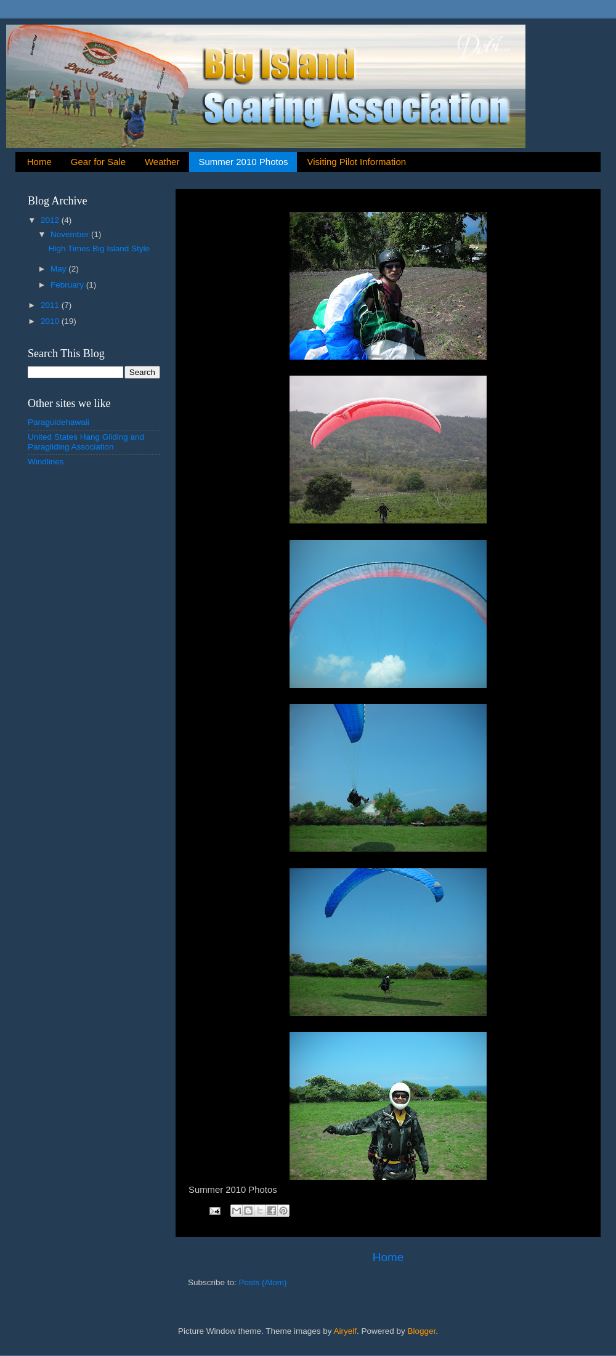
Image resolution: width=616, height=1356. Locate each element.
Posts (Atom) (263, 1282)
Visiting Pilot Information (356, 161)
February (68, 284)
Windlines (46, 461)
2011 (51, 305)
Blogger (422, 1331)
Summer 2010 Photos (243, 161)
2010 (51, 321)
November (71, 234)
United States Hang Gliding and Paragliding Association (86, 441)
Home (39, 161)
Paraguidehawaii (58, 422)
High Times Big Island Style (99, 248)
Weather (162, 161)
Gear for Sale (98, 161)
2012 (51, 220)
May (59, 268)
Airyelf (345, 1331)
